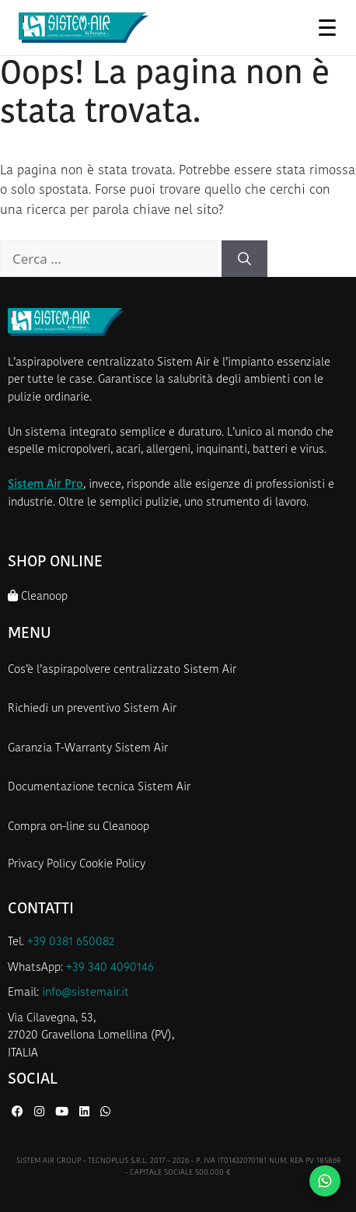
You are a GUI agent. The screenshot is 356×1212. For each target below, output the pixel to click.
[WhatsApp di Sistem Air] (105, 1113)
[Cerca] (244, 259)
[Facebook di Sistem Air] (19, 1113)
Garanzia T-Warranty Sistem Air (88, 749)
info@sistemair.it (85, 993)
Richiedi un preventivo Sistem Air (92, 709)
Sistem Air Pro (45, 485)
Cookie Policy (112, 864)
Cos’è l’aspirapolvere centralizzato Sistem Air (122, 670)
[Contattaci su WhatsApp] (324, 1180)
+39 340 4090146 (110, 968)
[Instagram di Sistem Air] (40, 1113)
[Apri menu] (326, 27)
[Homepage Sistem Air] (83, 28)
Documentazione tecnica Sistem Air (99, 787)
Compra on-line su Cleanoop (78, 827)
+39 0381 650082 (70, 942)
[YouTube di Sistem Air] (63, 1113)
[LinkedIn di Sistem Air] (85, 1113)
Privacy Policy (42, 864)
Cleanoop (38, 596)
